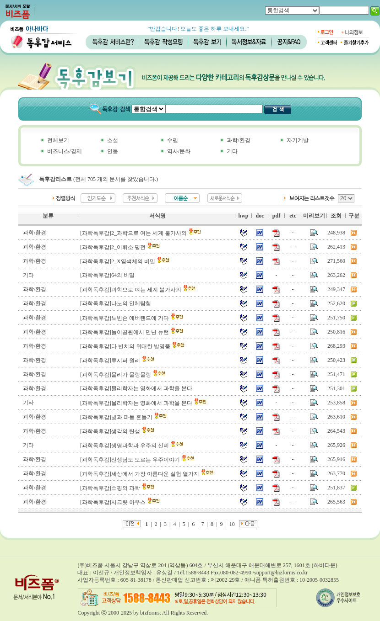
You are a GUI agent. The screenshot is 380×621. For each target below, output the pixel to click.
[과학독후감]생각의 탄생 (117, 431)
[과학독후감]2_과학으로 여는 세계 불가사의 (141, 233)
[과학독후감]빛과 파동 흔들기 (124, 417)
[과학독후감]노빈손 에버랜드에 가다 (132, 318)
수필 (172, 140)
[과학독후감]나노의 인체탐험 (115, 303)
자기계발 (298, 140)
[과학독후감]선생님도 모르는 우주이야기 (137, 459)
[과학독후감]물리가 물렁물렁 (123, 375)
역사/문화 (178, 151)
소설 (112, 140)
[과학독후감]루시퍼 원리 (117, 360)
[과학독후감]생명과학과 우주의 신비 (132, 445)
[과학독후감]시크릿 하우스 (120, 502)
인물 (112, 151)
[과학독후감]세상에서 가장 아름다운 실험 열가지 (147, 474)
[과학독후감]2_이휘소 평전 (120, 247)
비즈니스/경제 (64, 151)
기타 (232, 151)
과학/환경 (238, 140)
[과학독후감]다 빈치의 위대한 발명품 (132, 346)
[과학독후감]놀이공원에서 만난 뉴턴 (132, 332)
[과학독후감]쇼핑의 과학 (117, 488)
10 (232, 524)
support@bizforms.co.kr (281, 572)
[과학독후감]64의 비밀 (107, 275)
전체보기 (58, 140)
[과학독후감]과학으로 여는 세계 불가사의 (138, 290)
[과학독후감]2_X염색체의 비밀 (125, 261)
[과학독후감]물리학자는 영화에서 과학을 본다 (136, 388)
